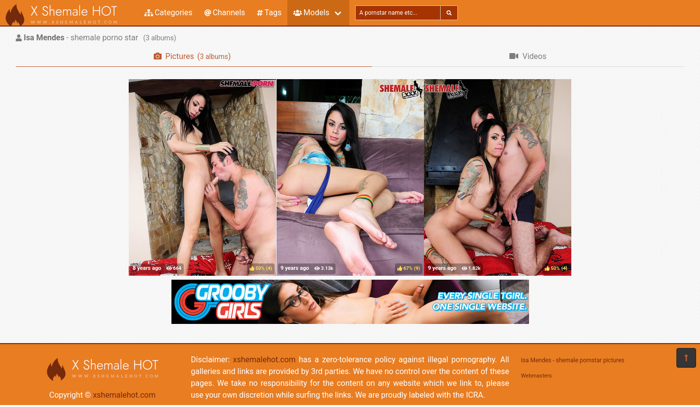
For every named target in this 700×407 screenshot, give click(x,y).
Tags (269, 12)
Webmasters (536, 376)
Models (311, 12)
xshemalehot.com (124, 395)
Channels (224, 12)
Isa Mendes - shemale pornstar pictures (572, 360)
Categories (168, 12)
